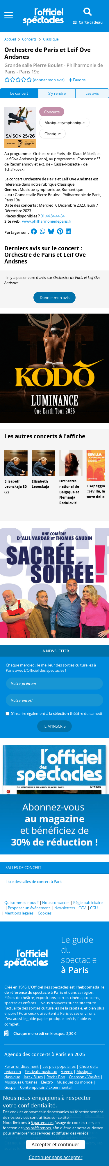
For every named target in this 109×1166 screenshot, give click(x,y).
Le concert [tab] (19, 93)
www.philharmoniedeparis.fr (46, 221)
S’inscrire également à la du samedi (56, 713)
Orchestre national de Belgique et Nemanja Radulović (69, 492)
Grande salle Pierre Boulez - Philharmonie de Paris (57, 194)
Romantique (72, 189)
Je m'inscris (55, 726)
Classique (65, 184)
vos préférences (37, 1127)
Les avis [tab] (92, 93)
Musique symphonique (40, 189)
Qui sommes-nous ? (21, 902)
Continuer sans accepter (56, 1157)
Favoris (77, 79)
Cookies (44, 913)
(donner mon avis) (49, 79)
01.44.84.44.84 (53, 216)
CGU (94, 907)
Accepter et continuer (55, 1144)
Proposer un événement (29, 907)
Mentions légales (18, 913)
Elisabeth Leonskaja (40, 484)
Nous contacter (55, 902)
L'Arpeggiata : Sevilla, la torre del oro (97, 491)
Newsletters (64, 907)
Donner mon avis (54, 297)
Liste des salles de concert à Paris (34, 881)
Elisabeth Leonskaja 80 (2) (15, 487)
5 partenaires (42, 1122)
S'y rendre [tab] (57, 93)
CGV (82, 907)
